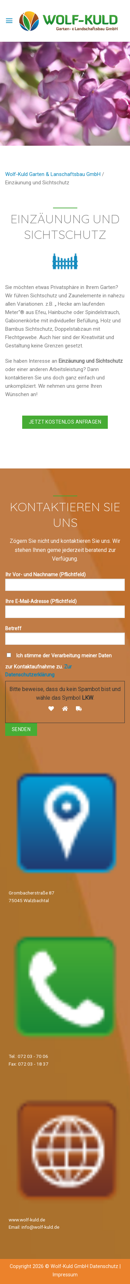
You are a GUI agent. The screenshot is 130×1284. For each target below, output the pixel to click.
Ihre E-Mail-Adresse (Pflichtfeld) (65, 611)
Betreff (65, 638)
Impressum (65, 1275)
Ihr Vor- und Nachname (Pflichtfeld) (65, 584)
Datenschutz (104, 1266)
